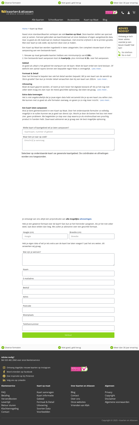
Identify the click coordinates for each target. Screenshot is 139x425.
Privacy (108, 392)
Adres (25, 233)
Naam (25, 205)
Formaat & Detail (45, 402)
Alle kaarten (38, 19)
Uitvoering (42, 405)
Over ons (75, 398)
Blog (105, 19)
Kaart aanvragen (45, 392)
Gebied (40, 398)
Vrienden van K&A (80, 405)
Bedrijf (26, 223)
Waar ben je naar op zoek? (35, 137)
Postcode (27, 242)
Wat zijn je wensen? (32, 188)
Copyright (110, 395)
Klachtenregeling (10, 408)
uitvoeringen (85, 154)
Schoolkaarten (55, 19)
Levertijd (5, 402)
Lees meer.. (96, 68)
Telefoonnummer (31, 260)
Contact (5, 411)
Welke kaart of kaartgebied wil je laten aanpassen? (46, 128)
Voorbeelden (43, 411)
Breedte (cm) (75, 168)
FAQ (3, 392)
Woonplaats (28, 251)
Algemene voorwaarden (117, 402)
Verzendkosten (9, 398)
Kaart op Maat (91, 19)
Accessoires (73, 19)
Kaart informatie (45, 395)
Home (25, 28)
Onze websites (78, 402)
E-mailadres (28, 214)
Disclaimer (110, 398)
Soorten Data (43, 408)
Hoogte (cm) (28, 168)
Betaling (5, 395)
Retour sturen (8, 405)
